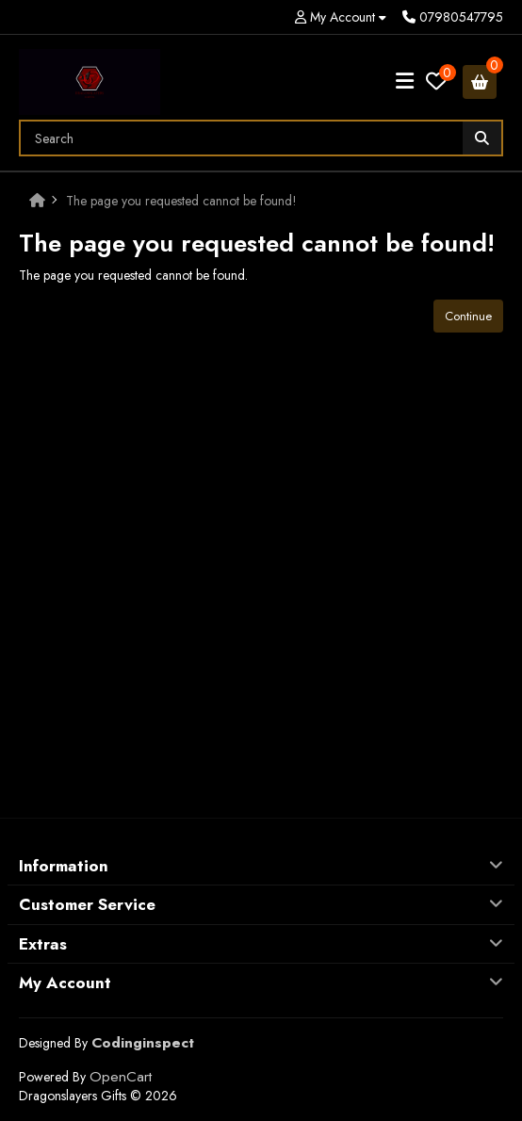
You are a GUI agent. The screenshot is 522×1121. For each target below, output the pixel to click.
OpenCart (121, 1076)
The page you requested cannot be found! (181, 200)
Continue (468, 316)
